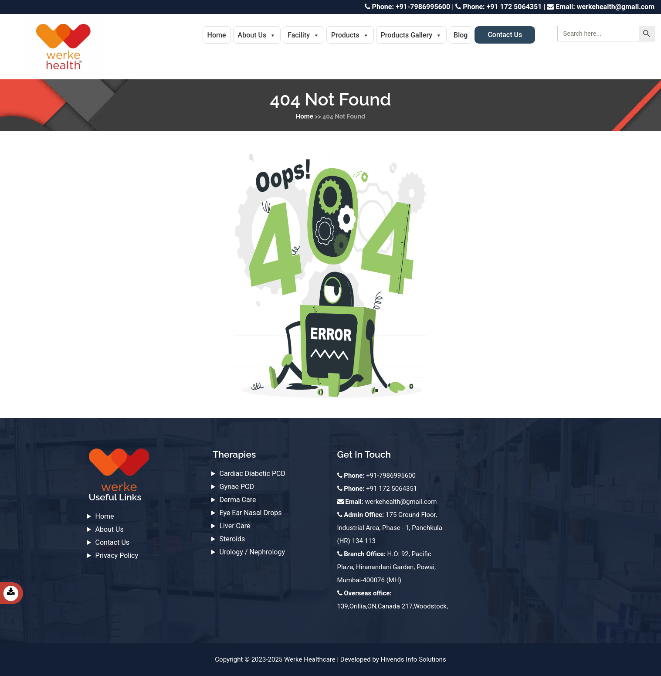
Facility (303, 35)
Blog (461, 35)
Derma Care (238, 500)
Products (350, 35)
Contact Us (505, 35)
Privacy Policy (117, 555)
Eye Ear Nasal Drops (251, 513)
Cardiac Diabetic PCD (252, 473)
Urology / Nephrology (252, 552)
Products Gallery (411, 35)
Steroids (232, 539)
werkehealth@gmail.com (600, 7)
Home (216, 35)
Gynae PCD (237, 486)
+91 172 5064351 (498, 7)
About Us (257, 35)
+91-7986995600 (408, 7)
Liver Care (235, 526)
